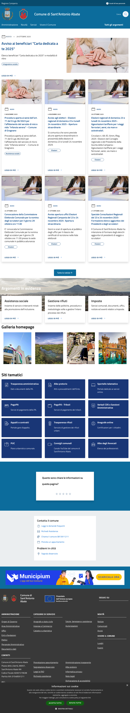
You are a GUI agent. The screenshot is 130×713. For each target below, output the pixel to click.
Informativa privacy (74, 671)
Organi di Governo (9, 621)
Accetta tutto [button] (55, 703)
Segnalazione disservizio (44, 667)
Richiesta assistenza (42, 676)
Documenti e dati (9, 649)
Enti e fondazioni (9, 635)
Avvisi (9, 36)
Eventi (100, 647)
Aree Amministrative (11, 626)
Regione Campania (10, 3)
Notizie (101, 621)
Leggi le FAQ (39, 671)
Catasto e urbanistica (43, 630)
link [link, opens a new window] (89, 698)
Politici (4, 639)
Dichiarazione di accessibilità (78, 680)
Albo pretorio (71, 667)
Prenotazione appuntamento (46, 662)
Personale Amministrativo (13, 644)
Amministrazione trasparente (78, 662)
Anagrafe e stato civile (43, 621)
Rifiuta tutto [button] (75, 703)
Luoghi (100, 643)
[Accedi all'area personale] (115, 3)
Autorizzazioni (72, 626)
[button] (65, 708)
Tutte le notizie (65, 272)
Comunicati (102, 626)
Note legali (70, 676)
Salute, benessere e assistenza (79, 621)
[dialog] (65, 698)
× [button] (127, 685)
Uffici (4, 630)
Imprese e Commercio (43, 626)
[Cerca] (125, 14)
